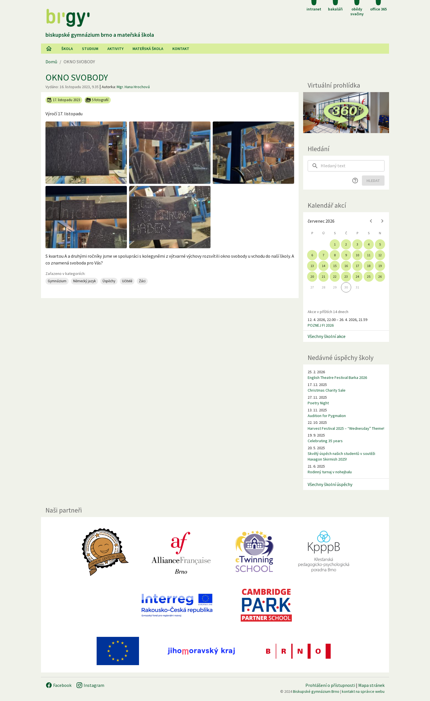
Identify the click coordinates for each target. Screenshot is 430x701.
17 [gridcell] (357, 266)
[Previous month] (371, 221)
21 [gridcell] (323, 276)
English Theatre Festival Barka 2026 (337, 377)
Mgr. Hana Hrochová (133, 86)
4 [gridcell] (369, 244)
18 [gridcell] (368, 266)
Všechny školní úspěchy (330, 484)
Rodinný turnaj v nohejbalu (330, 471)
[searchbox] (353, 166)
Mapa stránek (371, 685)
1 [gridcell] (335, 244)
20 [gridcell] (312, 276)
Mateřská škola (148, 48)
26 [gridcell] (380, 276)
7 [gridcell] (323, 255)
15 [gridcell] (334, 266)
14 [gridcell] (323, 266)
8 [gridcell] (335, 255)
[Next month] (382, 221)
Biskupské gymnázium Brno (316, 691)
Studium (90, 48)
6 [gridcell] (312, 255)
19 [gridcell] (380, 266)
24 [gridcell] (357, 276)
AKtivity (115, 48)
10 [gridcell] (357, 255)
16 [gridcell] (346, 266)
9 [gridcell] (346, 255)
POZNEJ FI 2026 (321, 325)
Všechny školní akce (327, 336)
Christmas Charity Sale (327, 390)
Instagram (90, 685)
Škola (67, 48)
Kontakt (180, 48)
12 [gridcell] (380, 255)
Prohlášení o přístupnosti (330, 685)
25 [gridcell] (368, 276)
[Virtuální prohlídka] (346, 112)
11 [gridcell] (368, 255)
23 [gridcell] (346, 276)
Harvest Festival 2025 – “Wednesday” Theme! (346, 428)
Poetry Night (318, 402)
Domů (51, 61)
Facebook (58, 685)
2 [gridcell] (346, 244)
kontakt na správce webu (363, 691)
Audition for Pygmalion (327, 415)
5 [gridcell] (380, 244)
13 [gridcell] (312, 266)
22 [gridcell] (334, 276)
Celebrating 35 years (325, 440)
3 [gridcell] (357, 244)
